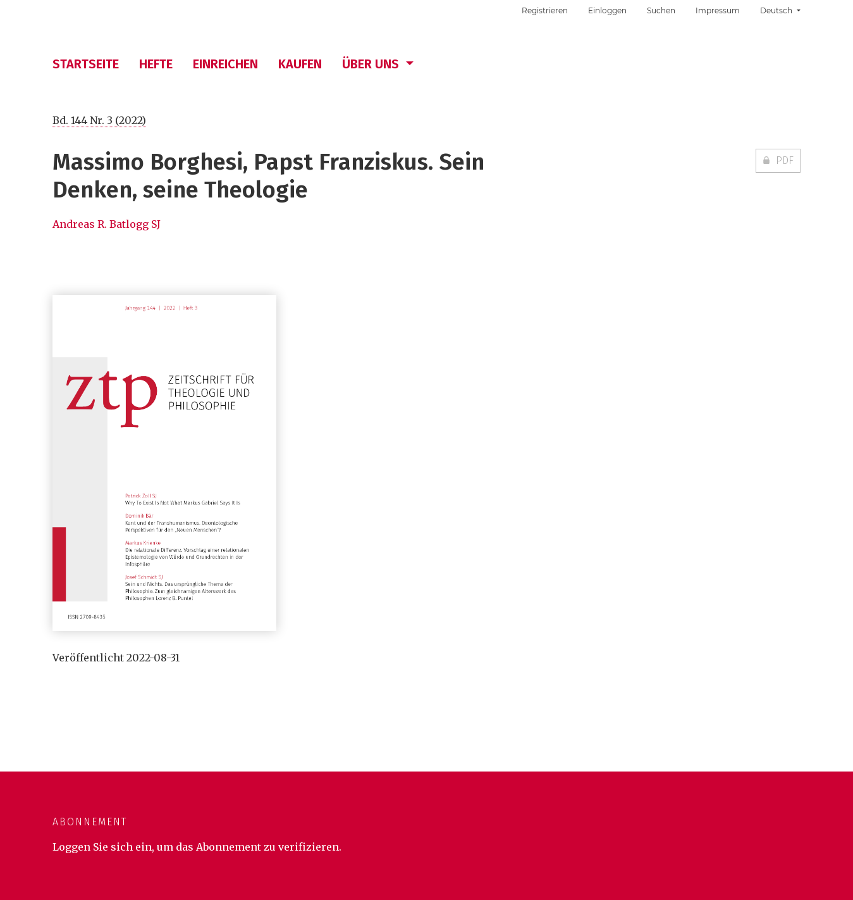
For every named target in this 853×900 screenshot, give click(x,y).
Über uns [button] (372, 64)
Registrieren (545, 10)
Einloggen (607, 10)
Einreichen (225, 64)
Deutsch (784, 9)
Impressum (718, 10)
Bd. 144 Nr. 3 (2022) (99, 120)
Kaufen (300, 64)
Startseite (85, 64)
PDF (783, 160)
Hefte (156, 64)
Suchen (661, 10)
